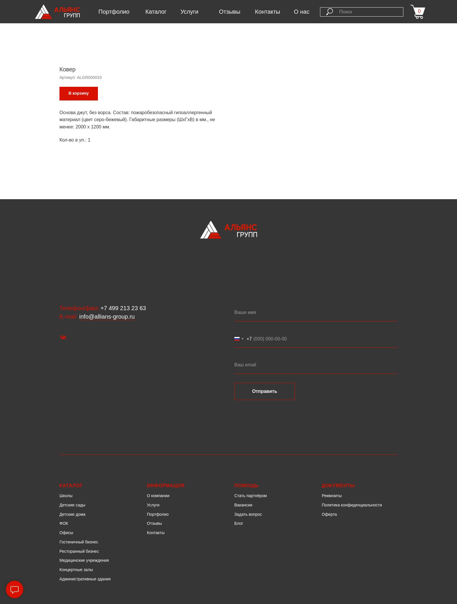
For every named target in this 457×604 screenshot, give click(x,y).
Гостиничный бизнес (78, 542)
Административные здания (85, 579)
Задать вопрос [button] (248, 514)
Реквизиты (332, 495)
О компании (158, 495)
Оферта (329, 514)
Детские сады (72, 505)
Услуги (189, 11)
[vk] (63, 337)
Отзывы (229, 11)
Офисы (66, 532)
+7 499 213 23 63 (123, 308)
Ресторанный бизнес (79, 551)
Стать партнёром (250, 495)
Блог (238, 523)
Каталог (156, 11)
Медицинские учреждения (84, 560)
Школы (66, 495)
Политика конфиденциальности (352, 505)
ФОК (63, 523)
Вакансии (243, 505)
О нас (301, 11)
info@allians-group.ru (107, 316)
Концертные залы (76, 569)
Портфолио (114, 11)
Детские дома (72, 514)
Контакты (267, 11)
